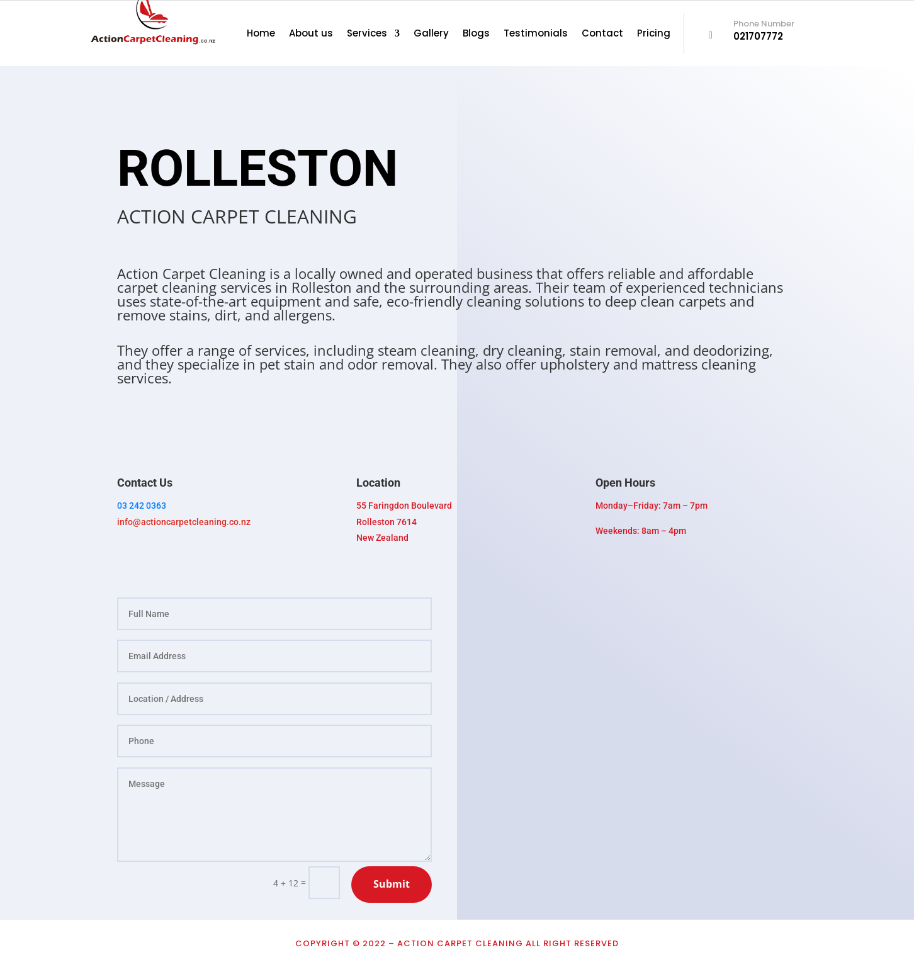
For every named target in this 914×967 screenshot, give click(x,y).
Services (367, 34)
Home (261, 34)
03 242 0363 (141, 505)
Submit (391, 884)
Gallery (431, 34)
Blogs (476, 34)
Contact (602, 34)
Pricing (653, 34)
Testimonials (536, 34)
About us (311, 34)
